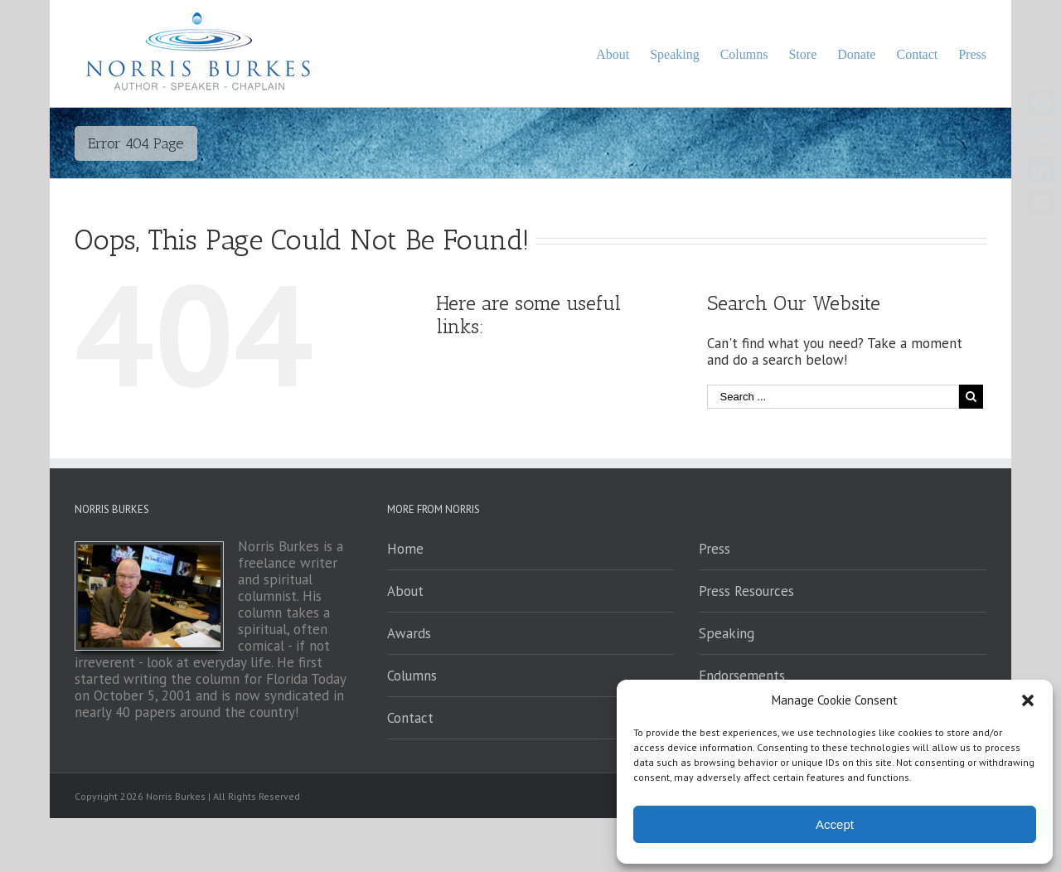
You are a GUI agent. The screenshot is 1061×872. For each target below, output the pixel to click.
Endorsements (742, 675)
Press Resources (746, 591)
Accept (835, 824)
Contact (410, 718)
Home (405, 549)
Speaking (726, 633)
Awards (409, 633)
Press (714, 549)
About (405, 591)
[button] (1028, 700)
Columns (412, 675)
